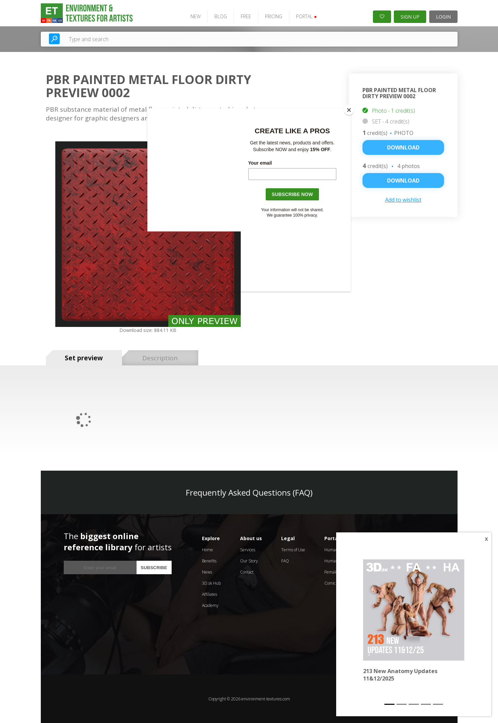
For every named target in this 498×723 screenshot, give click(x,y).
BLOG (219, 16)
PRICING (272, 16)
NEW (194, 16)
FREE (245, 16)
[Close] (349, 110)
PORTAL (305, 16)
